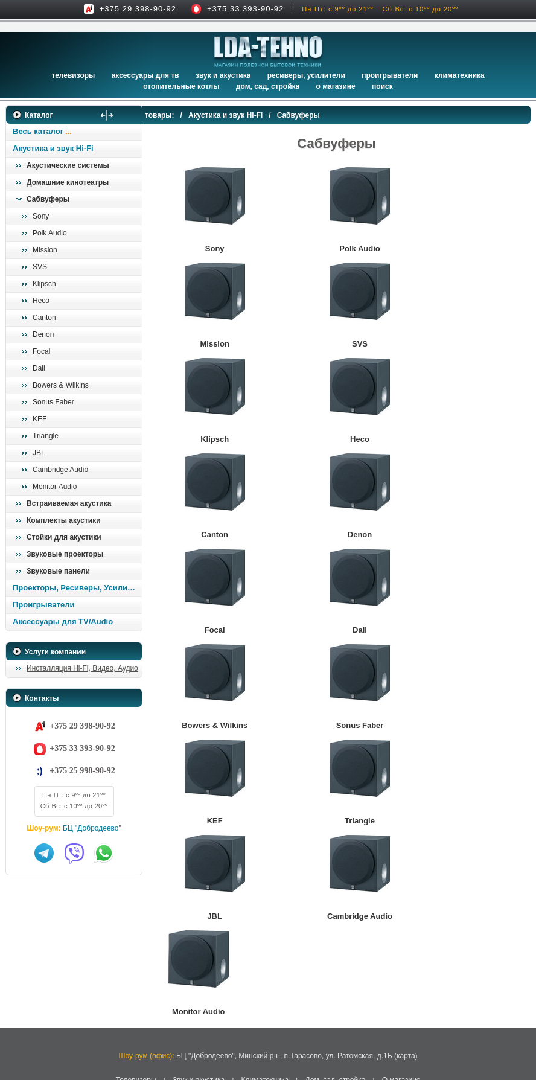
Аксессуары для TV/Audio (63, 621)
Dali (39, 368)
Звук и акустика (223, 75)
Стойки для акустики (64, 537)
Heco (41, 300)
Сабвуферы (48, 199)
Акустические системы (68, 165)
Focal (41, 351)
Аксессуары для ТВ (145, 75)
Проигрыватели (390, 75)
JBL (39, 453)
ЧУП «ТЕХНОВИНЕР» (227, 997)
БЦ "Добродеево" (92, 828)
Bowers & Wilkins (61, 385)
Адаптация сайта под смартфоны (250, 1033)
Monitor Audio (55, 486)
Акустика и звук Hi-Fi (53, 148)
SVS (40, 267)
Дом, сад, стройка (267, 86)
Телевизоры (73, 75)
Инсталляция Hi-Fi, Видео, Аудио (82, 668)
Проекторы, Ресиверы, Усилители (77, 587)
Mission (45, 250)
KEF (39, 419)
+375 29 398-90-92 (138, 8)
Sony (41, 216)
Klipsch (44, 284)
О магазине (401, 946)
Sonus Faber (53, 402)
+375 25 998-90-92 (82, 770)
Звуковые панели (58, 571)
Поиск (382, 86)
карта (406, 922)
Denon (43, 334)
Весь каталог (38, 131)
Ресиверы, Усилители (306, 75)
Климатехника (460, 75)
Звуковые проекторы (65, 554)
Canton (44, 317)
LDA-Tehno (230, 1010)
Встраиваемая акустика (69, 503)
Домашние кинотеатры (68, 182)
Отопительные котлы (181, 86)
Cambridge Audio (60, 469)
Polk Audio (50, 233)
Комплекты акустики (64, 520)
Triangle (46, 436)
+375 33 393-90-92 (245, 8)
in (16, 1020)
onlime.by (322, 1033)
